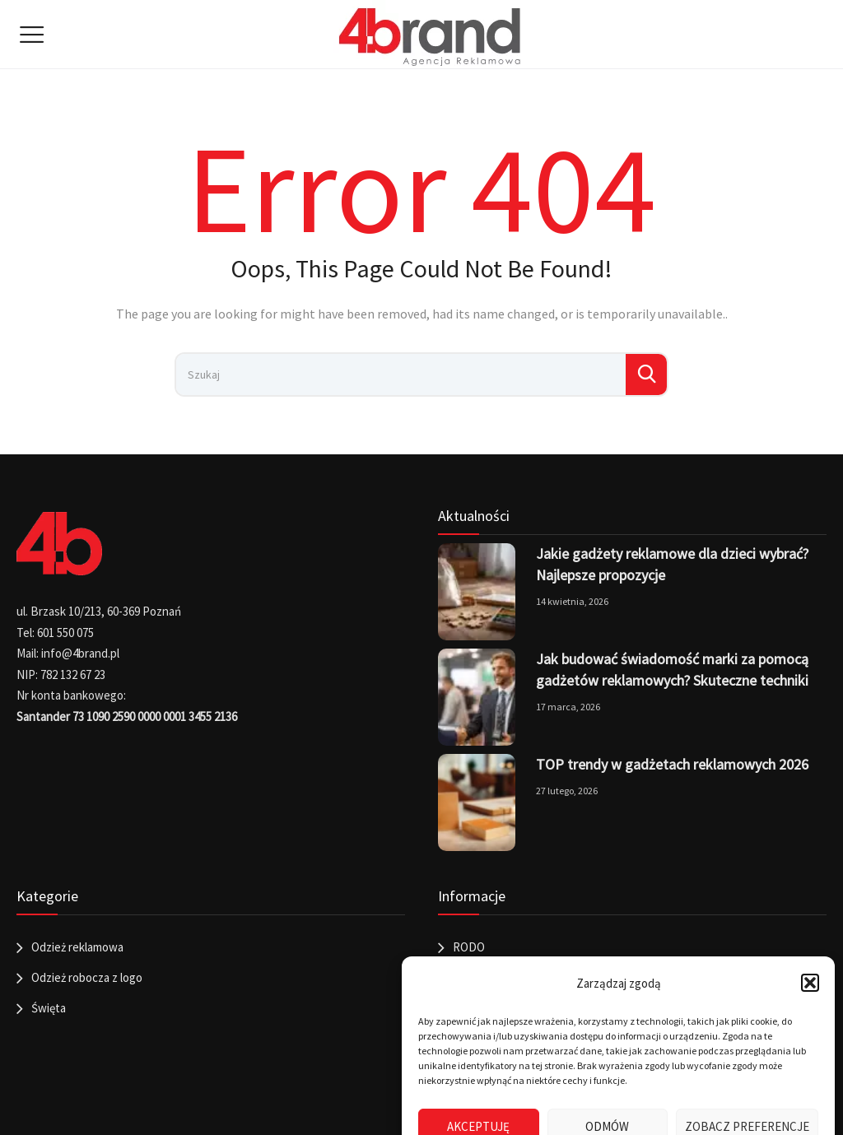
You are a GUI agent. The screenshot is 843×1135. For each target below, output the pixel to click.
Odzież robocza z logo (86, 977)
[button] (810, 983)
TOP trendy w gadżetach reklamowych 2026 (672, 764)
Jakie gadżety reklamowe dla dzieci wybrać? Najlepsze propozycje (672, 564)
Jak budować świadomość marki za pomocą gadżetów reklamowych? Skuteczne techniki (672, 669)
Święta (48, 1008)
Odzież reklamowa (77, 947)
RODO (469, 947)
